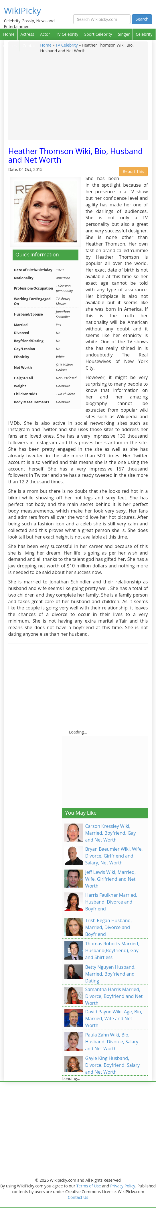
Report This (133, 171)
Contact (30, 45)
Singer (124, 34)
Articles (10, 45)
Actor (45, 34)
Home (9, 34)
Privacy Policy (122, 1186)
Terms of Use (88, 1186)
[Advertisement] (78, 97)
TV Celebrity (67, 34)
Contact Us (78, 1197)
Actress (27, 34)
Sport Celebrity (98, 34)
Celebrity (144, 34)
